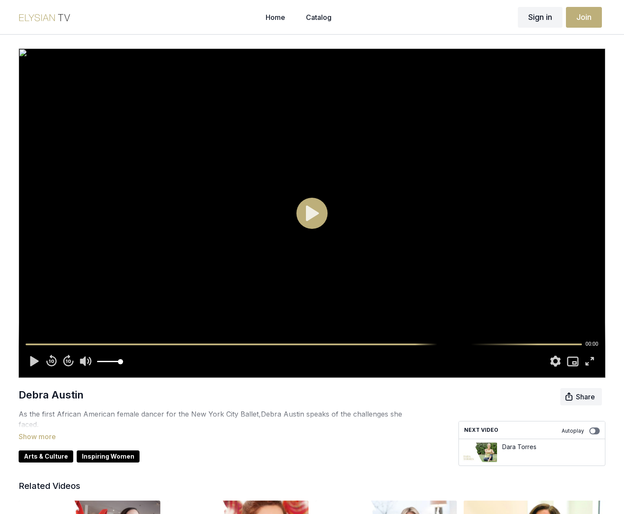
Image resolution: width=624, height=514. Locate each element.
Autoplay (581, 430)
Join (584, 17)
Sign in (540, 17)
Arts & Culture (46, 444)
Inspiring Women (108, 444)
